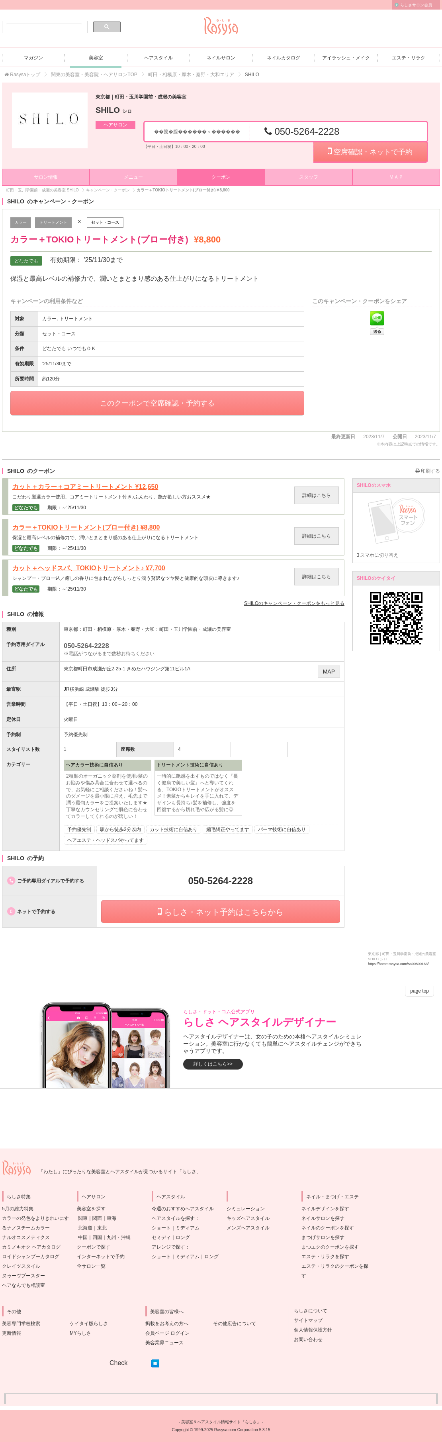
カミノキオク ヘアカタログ (31, 1247)
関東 (83, 1218)
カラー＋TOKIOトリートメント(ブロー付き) (86, 527)
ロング (183, 1237)
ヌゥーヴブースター (23, 1275)
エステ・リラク (408, 58)
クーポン (221, 177)
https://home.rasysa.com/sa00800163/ (398, 964)
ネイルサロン (221, 58)
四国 (97, 1237)
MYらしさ (80, 1333)
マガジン (33, 58)
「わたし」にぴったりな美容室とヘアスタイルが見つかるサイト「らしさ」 (120, 1171)
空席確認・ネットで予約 (370, 151)
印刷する (427, 471)
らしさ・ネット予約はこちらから (221, 911)
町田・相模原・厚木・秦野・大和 (119, 629)
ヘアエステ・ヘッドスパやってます (105, 840)
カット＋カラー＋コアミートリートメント (85, 487)
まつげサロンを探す (322, 1237)
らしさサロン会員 (416, 5)
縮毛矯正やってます (227, 829)
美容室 (96, 58)
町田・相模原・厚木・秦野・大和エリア (191, 74)
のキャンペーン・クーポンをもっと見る (294, 603)
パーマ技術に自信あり (282, 829)
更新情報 (11, 1333)
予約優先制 (79, 829)
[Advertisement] (221, 1119)
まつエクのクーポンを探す (330, 1247)
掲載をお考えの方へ (166, 1323)
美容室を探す (91, 1209)
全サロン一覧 (91, 1266)
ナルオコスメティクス (26, 1237)
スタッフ (308, 177)
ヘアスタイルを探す (173, 1218)
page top (419, 991)
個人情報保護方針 (310, 1330)
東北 (102, 1228)
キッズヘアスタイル (248, 1218)
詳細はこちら (316, 495)
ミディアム (187, 1228)
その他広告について (234, 1323)
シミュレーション (246, 1209)
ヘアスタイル (158, 58)
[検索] (44, 27)
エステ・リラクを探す (325, 1256)
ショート (161, 1228)
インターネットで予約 (101, 1256)
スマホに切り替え (377, 555)
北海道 (85, 1228)
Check (118, 1362)
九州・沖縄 (119, 1237)
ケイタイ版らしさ (89, 1323)
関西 (97, 1218)
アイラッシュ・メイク (346, 58)
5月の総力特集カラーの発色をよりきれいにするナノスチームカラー (35, 1218)
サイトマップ (306, 1320)
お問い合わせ (306, 1339)
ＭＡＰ (396, 177)
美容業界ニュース (164, 1342)
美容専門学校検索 (21, 1323)
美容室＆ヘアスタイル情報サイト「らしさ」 (221, 1422)
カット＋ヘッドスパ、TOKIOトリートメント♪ (88, 568)
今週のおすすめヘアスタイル (183, 1209)
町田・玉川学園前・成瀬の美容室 (195, 629)
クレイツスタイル (21, 1266)
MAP (329, 671)
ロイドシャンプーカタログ (30, 1256)
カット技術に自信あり (174, 829)
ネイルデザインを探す (325, 1209)
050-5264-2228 (301, 131)
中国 (83, 1237)
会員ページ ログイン (167, 1333)
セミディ (161, 1237)
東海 (111, 1218)
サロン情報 (46, 177)
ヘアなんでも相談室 (23, 1285)
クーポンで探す (93, 1247)
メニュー (133, 177)
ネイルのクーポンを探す (327, 1228)
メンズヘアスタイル (248, 1228)
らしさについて (308, 1311)
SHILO (114, 110)
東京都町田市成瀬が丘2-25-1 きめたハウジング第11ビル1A (127, 669)
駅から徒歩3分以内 (120, 829)
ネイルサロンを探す (322, 1218)
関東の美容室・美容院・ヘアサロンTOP (94, 74)
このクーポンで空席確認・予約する (157, 403)
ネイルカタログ (283, 58)
